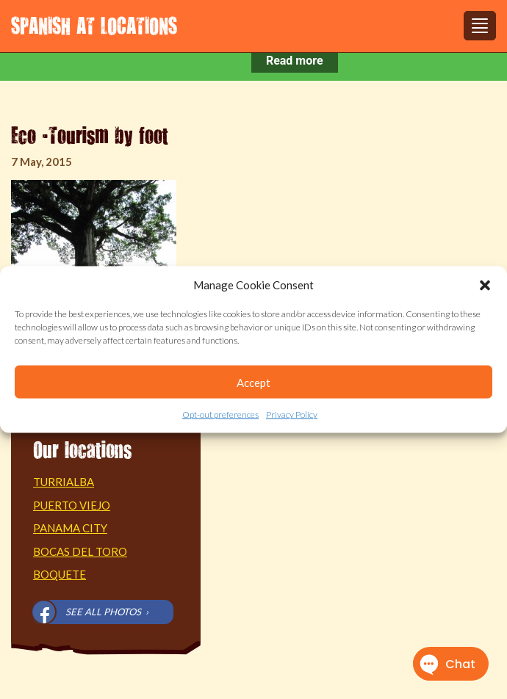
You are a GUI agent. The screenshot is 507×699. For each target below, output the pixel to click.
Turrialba (63, 481)
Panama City (70, 528)
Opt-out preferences (220, 414)
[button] (485, 285)
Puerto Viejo (71, 505)
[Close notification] (483, 61)
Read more (294, 61)
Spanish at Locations (94, 25)
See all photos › (106, 611)
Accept (253, 382)
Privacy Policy (291, 414)
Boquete (59, 574)
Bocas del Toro (80, 551)
